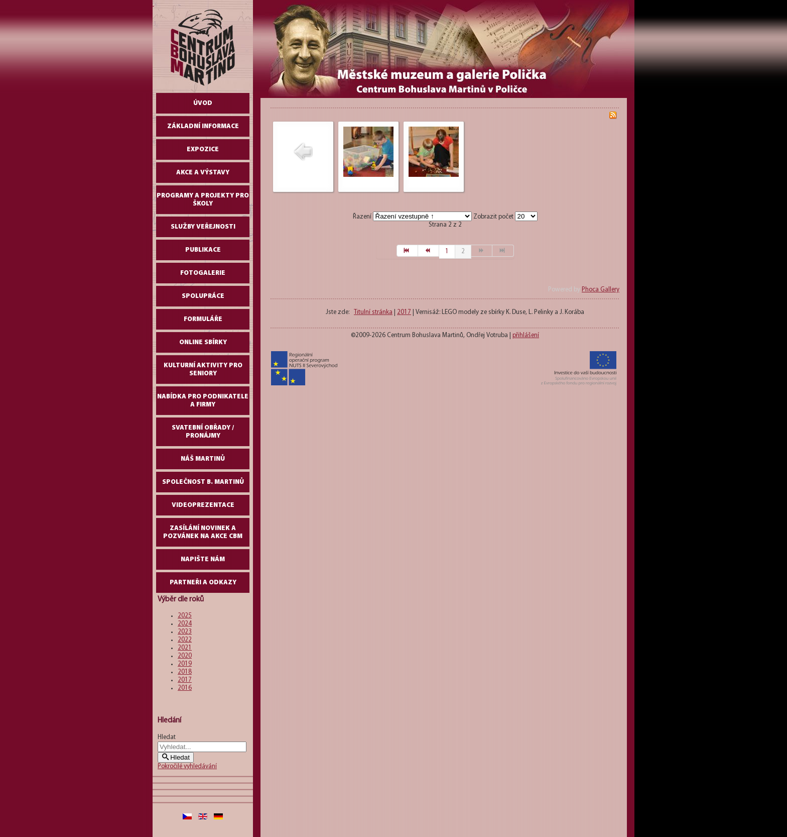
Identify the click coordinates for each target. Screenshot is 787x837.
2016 (185, 688)
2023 (185, 632)
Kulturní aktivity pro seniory (203, 369)
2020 (185, 656)
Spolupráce (203, 296)
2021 (185, 648)
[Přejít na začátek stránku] (407, 251)
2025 (185, 615)
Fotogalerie (202, 273)
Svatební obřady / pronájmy (203, 432)
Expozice (203, 149)
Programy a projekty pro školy (203, 199)
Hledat (167, 737)
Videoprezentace (203, 505)
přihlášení (525, 335)
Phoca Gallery (600, 289)
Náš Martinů (203, 459)
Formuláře (203, 319)
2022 (185, 640)
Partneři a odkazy (203, 582)
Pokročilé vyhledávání (187, 766)
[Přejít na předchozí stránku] (428, 251)
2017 (185, 680)
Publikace (203, 250)
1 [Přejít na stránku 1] (447, 251)
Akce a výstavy (202, 172)
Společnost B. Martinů (203, 482)
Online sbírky (203, 342)
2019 (185, 664)
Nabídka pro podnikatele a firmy (202, 400)
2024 (185, 623)
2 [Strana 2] (463, 251)
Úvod (202, 103)
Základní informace (203, 126)
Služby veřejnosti (203, 227)
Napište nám (203, 559)
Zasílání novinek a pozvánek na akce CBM (202, 532)
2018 (185, 672)
